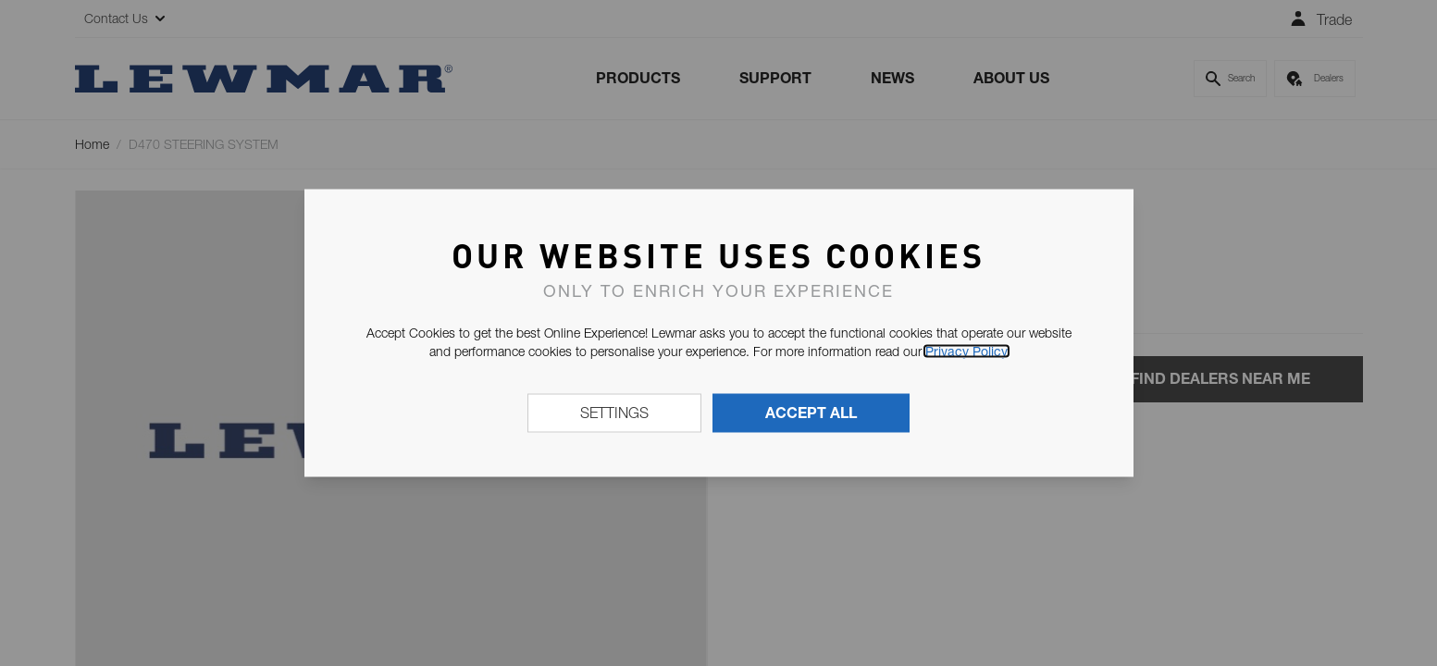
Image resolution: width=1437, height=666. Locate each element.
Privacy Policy (966, 351)
